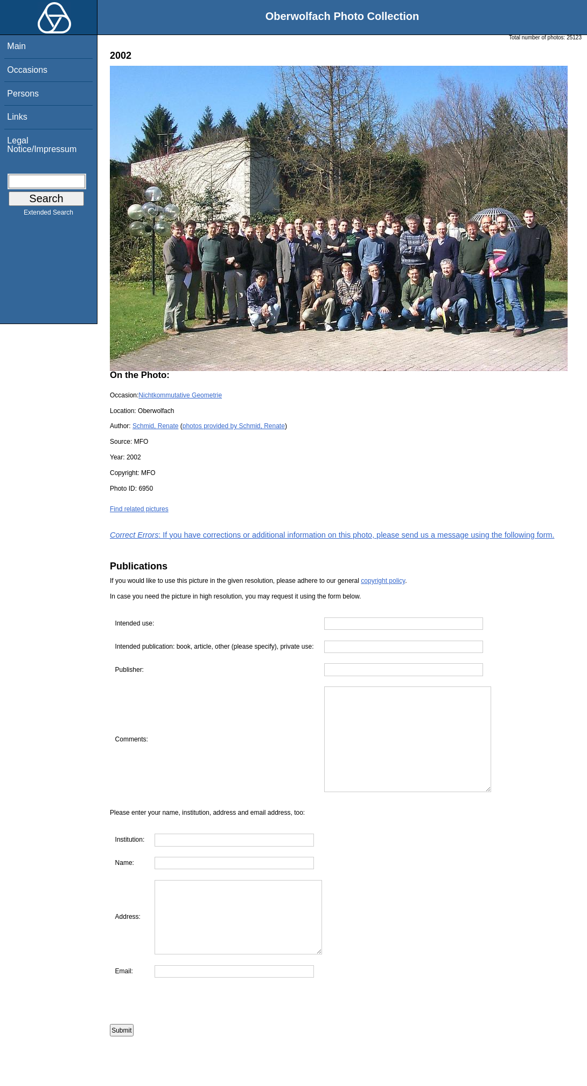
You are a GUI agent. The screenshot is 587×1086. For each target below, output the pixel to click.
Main (16, 46)
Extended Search (48, 214)
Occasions (27, 69)
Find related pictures (139, 509)
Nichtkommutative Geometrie (180, 395)
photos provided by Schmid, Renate (234, 426)
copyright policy (383, 581)
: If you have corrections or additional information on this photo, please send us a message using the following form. (332, 535)
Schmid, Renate (155, 426)
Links (17, 116)
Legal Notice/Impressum (41, 145)
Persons (23, 93)
